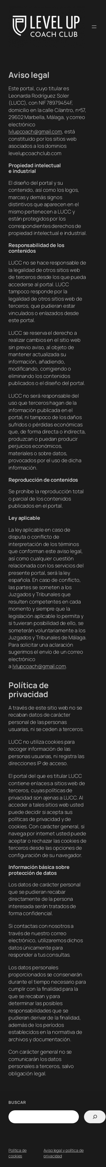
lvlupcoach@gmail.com (35, 131)
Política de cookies (17, 1153)
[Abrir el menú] (94, 26)
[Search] (95, 1116)
